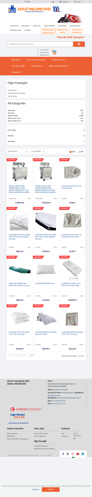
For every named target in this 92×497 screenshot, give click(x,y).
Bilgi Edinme (11, 436)
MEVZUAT (37, 26)
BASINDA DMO (15, 30)
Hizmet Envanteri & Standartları (17, 439)
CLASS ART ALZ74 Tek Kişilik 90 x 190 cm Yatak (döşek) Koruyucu (19, 237)
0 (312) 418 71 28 (58, 403)
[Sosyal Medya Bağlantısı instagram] (73, 454)
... (27, 355)
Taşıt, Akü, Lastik (19, 66)
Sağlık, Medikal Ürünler (58, 66)
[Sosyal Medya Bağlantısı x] (67, 454)
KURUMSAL (26, 26)
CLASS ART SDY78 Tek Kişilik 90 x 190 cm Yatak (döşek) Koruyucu (45, 237)
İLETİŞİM (28, 30)
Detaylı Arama (43, 55)
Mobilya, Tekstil (58, 60)
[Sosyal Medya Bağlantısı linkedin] (83, 454)
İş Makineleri (37, 66)
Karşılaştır (43, 52)
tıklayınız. (36, 489)
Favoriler (43, 50)
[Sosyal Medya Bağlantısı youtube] (77, 454)
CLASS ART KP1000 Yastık (44, 283)
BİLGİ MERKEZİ (49, 26)
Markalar (10, 136)
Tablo (72, 151)
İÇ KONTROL (62, 26)
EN (29, 1)
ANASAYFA (14, 26)
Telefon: (51, 390)
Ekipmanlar (17, 72)
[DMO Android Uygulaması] (73, 458)
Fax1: (50, 401)
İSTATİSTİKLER (75, 26)
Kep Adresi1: (79, 393)
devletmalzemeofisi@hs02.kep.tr (69, 398)
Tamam (50, 489)
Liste (80, 151)
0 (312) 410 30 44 (58, 401)
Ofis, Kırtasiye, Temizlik (36, 60)
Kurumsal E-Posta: (55, 393)
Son (32, 355)
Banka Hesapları (12, 433)
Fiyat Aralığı (11, 130)
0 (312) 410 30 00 (60, 390)
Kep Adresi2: (52, 398)
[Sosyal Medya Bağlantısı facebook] (63, 454)
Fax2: (50, 403)
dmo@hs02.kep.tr (54, 395)
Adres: (50, 381)
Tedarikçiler (11, 141)
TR (26, 1)
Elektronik (16, 60)
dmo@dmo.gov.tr (68, 393)
